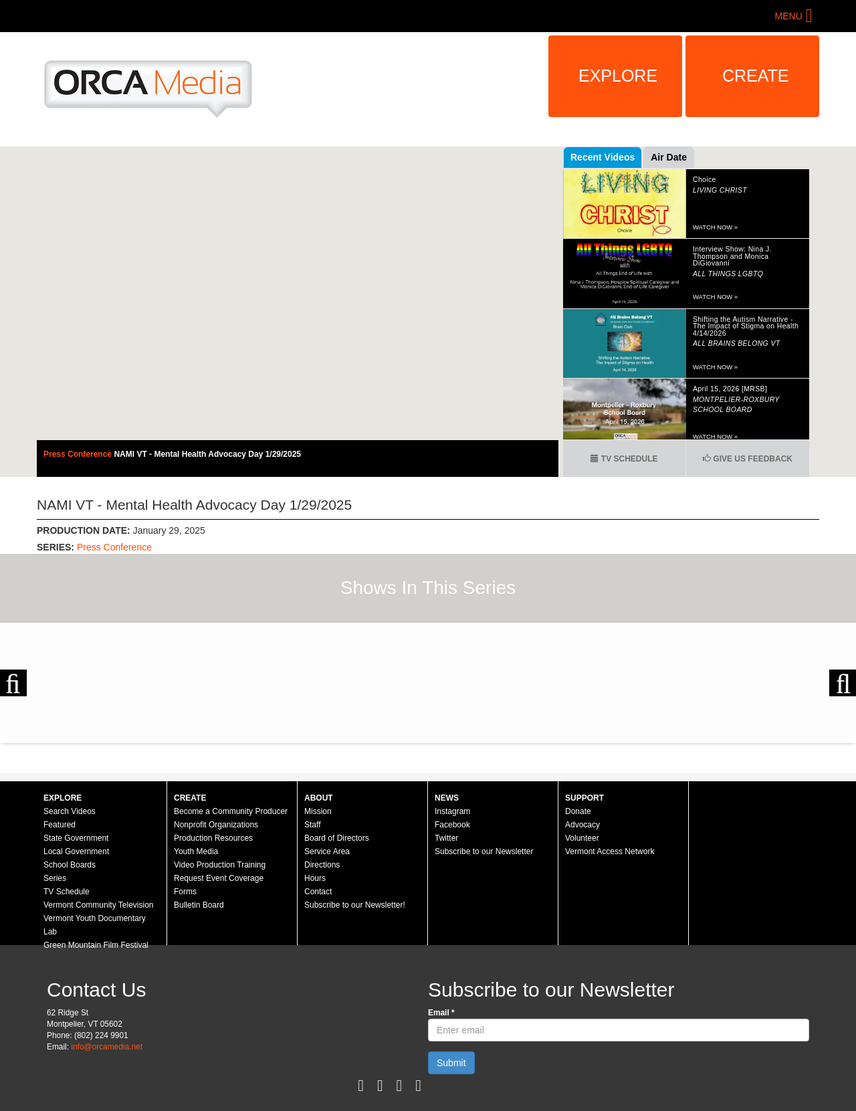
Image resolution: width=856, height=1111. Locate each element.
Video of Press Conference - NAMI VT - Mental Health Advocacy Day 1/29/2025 (297, 293)
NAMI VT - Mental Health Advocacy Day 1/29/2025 (207, 454)
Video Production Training (219, 865)
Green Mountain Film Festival (95, 945)
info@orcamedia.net (106, 1046)
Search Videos (69, 811)
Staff (312, 824)
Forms (185, 891)
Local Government (76, 851)
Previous (13, 683)
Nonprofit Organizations (216, 824)
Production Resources (213, 838)
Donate (578, 811)
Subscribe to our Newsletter (484, 851)
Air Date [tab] (669, 157)
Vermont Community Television (98, 905)
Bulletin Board (199, 905)
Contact (318, 891)
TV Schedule (624, 459)
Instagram (452, 811)
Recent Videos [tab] (602, 157)
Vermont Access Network (609, 851)
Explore (617, 75)
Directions (322, 865)
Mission (318, 811)
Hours (315, 878)
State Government (75, 838)
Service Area (327, 851)
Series (54, 878)
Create (755, 75)
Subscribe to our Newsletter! (354, 905)
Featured (59, 824)
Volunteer (582, 838)
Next (842, 683)
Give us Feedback (747, 459)
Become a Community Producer (231, 811)
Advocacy (582, 824)
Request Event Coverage (218, 878)
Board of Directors (336, 838)
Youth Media (196, 851)
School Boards (69, 865)
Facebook (452, 824)
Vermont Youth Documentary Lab (94, 925)
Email (441, 1012)
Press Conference (78, 454)
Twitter (446, 838)
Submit (451, 1062)
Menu (788, 16)
